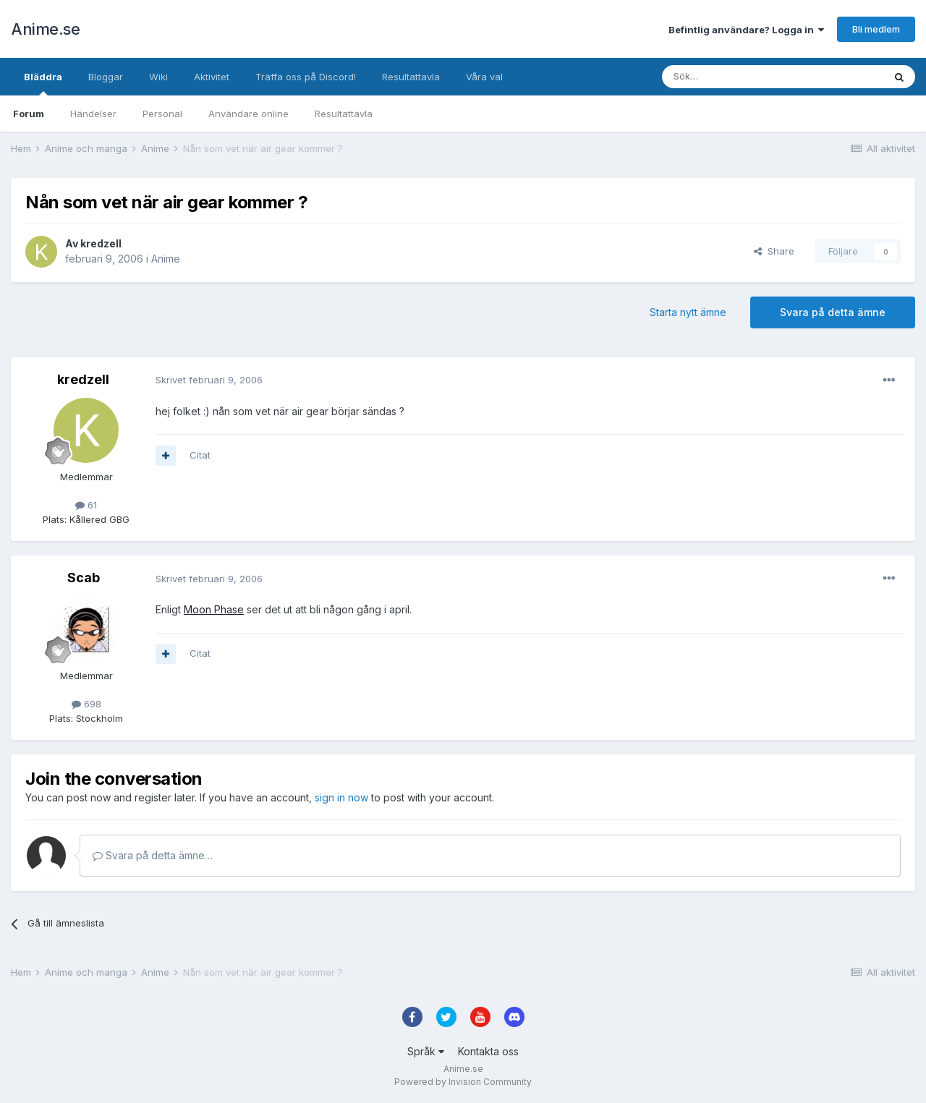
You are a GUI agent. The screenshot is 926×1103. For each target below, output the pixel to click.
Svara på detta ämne (832, 312)
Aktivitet (211, 76)
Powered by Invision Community (463, 1081)
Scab (83, 577)
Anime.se (45, 29)
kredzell (101, 243)
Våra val (484, 76)
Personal (162, 113)
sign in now (341, 797)
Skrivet (209, 380)
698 (86, 704)
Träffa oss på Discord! (305, 76)
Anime (165, 258)
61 (86, 505)
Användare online (248, 113)
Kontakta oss (488, 1051)
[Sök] (734, 76)
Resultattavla (344, 113)
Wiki (158, 76)
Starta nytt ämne (688, 312)
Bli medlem (876, 29)
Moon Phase (214, 609)
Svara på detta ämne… (153, 855)
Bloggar (105, 76)
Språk (425, 1051)
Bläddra (43, 83)
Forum (28, 113)
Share (774, 251)
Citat (200, 455)
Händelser (93, 113)
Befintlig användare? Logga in (746, 29)
